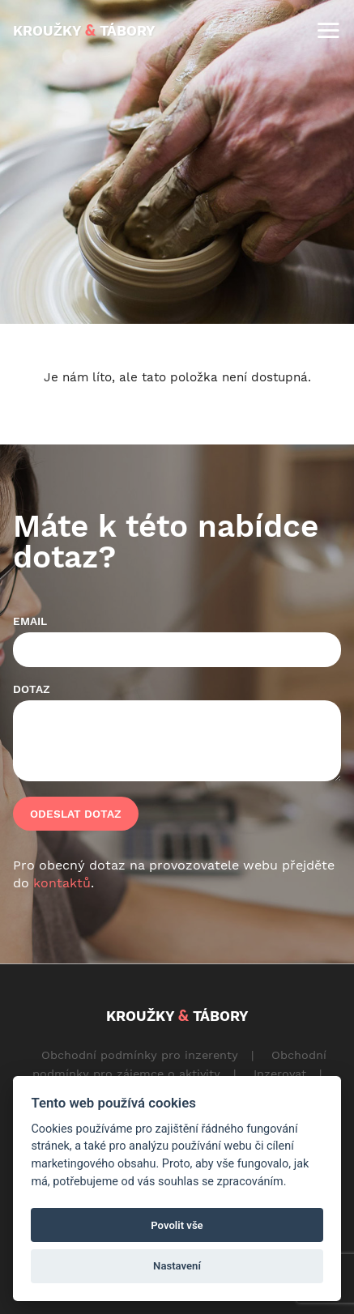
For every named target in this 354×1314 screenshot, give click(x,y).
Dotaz (31, 689)
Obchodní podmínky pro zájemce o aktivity (179, 1064)
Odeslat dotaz (76, 813)
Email (30, 620)
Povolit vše (177, 1225)
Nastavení (177, 1266)
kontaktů (62, 883)
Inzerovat (280, 1073)
